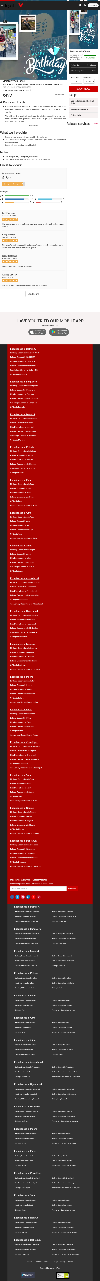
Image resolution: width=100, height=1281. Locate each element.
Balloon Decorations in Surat (22, 792)
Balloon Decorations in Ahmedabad (24, 595)
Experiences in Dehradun (23, 840)
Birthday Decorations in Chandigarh (24, 746)
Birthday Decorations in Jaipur (22, 549)
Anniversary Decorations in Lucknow (25, 669)
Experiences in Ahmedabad (24, 578)
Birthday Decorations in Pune (22, 484)
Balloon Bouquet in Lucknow (22, 652)
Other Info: (76, 115)
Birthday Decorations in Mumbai (23, 418)
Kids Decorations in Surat (20, 788)
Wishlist (90, 58)
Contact (38, 1261)
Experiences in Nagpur (22, 807)
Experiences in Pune (20, 479)
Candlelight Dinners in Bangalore (23, 403)
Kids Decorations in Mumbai (21, 427)
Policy (62, 1261)
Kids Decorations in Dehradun (22, 853)
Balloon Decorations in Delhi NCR (24, 365)
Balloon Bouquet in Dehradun (22, 849)
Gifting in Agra (16, 534)
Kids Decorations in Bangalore (22, 394)
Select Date (75, 77)
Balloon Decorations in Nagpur (22, 825)
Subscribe (72, 888)
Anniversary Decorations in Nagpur (24, 833)
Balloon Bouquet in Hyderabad (22, 619)
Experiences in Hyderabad (24, 611)
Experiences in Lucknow (23, 643)
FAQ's (55, 1261)
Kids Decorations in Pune (20, 492)
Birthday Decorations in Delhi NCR (24, 353)
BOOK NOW (83, 88)
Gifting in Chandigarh (19, 763)
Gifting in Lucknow (18, 665)
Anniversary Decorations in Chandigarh (26, 768)
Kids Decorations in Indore (21, 689)
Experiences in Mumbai (22, 414)
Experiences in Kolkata (22, 447)
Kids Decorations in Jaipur (21, 558)
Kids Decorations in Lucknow (22, 656)
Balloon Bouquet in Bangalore (22, 390)
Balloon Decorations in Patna (22, 726)
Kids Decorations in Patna (20, 722)
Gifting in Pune (16, 501)
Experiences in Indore (21, 676)
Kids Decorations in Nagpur (21, 820)
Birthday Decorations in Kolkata (23, 451)
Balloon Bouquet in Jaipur (20, 554)
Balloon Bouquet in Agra (20, 521)
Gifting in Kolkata (17, 472)
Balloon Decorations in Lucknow (23, 661)
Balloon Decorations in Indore (22, 693)
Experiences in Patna (21, 709)
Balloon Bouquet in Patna (20, 718)
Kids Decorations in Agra (20, 525)
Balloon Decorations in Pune (21, 497)
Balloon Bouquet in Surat (20, 783)
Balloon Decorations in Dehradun (23, 857)
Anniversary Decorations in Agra (23, 538)
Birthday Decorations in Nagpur (23, 812)
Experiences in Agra (20, 512)
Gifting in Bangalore (18, 407)
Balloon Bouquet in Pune (20, 488)
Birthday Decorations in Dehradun (24, 845)
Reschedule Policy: (79, 109)
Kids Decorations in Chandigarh (23, 755)
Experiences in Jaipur (21, 545)
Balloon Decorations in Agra (21, 529)
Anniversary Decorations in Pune (23, 505)
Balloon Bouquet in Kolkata (21, 455)
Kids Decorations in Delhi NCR (22, 361)
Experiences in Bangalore (23, 381)
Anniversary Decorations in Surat (23, 800)
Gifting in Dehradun (18, 862)
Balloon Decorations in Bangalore (24, 398)
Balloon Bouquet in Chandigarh (23, 750)
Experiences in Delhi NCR (23, 348)
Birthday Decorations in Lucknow (23, 648)
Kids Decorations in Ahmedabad (23, 591)
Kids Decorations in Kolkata (21, 460)
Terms (70, 1261)
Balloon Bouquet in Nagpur (21, 816)
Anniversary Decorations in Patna (24, 735)
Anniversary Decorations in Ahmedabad (26, 604)
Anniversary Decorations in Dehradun (25, 866)
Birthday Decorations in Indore (22, 681)
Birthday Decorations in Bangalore (24, 385)
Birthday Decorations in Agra (22, 517)
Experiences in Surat (21, 775)
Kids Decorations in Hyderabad (23, 624)
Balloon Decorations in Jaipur (22, 562)
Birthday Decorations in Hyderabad (24, 615)
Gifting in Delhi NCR (18, 374)
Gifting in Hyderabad (18, 636)
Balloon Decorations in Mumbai (23, 431)
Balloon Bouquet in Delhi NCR (22, 357)
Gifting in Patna (16, 730)
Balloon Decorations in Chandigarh (24, 759)
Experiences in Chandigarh (24, 742)
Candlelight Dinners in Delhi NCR (23, 370)
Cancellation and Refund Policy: (82, 101)
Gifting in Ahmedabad (19, 599)
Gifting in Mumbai (17, 440)
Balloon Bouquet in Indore (21, 685)
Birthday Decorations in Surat (22, 779)
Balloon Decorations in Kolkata (23, 464)
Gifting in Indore (16, 698)
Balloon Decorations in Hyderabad (24, 628)
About (29, 1261)
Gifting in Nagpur (17, 829)
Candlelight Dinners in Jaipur (22, 567)
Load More (33, 293)
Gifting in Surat (16, 796)
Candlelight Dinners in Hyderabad (24, 632)
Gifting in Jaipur (16, 571)
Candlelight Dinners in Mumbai (23, 435)
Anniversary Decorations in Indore (24, 702)
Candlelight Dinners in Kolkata (22, 468)
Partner (47, 1261)
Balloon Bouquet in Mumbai (21, 422)
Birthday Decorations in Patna (22, 713)
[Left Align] (4, 184)
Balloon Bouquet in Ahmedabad (23, 587)
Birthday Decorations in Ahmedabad (25, 582)
